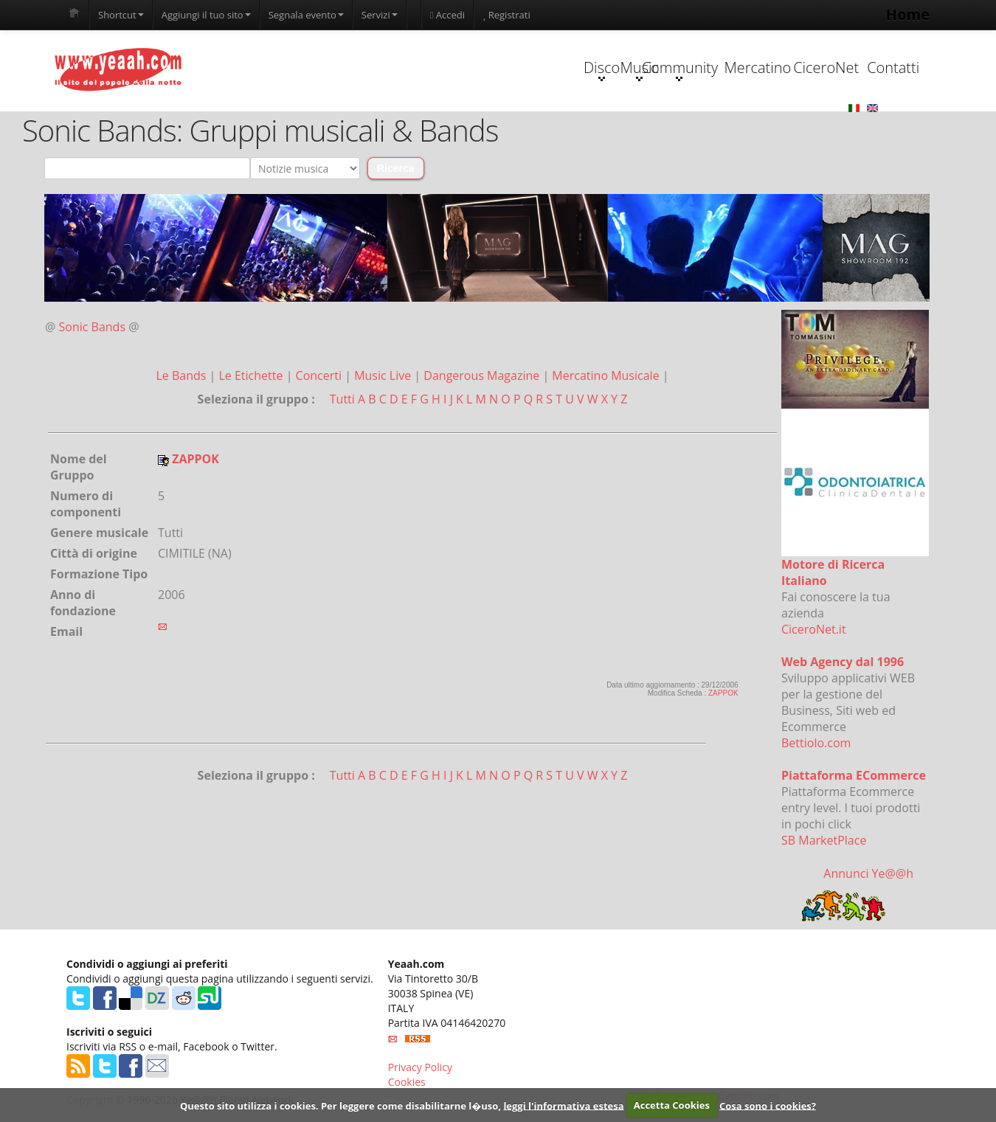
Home (908, 14)
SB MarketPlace (823, 841)
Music (482, 69)
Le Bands (182, 376)
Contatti (854, 67)
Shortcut (121, 14)
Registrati (506, 14)
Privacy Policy (420, 1067)
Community (575, 69)
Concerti (320, 376)
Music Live (384, 376)
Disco (389, 69)
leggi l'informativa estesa (563, 1105)
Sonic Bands (92, 327)
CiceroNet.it (813, 630)
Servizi (380, 14)
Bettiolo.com (816, 743)
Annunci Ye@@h (868, 874)
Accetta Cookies (672, 1105)
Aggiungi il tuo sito (206, 14)
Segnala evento (306, 14)
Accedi (447, 14)
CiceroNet (761, 67)
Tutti (342, 400)
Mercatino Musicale (607, 376)
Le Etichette (252, 376)
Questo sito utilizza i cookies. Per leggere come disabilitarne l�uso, (340, 1105)
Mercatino (668, 67)
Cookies (407, 1082)
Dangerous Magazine (482, 376)
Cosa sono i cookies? (767, 1105)
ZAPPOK (723, 694)
